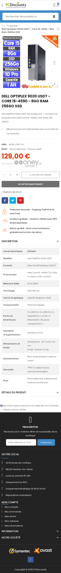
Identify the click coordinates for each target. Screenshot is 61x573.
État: (5, 149)
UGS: (4, 144)
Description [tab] (10, 241)
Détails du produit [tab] (14, 392)
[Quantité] (11, 175)
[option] (30, 63)
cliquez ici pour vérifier (14, 409)
